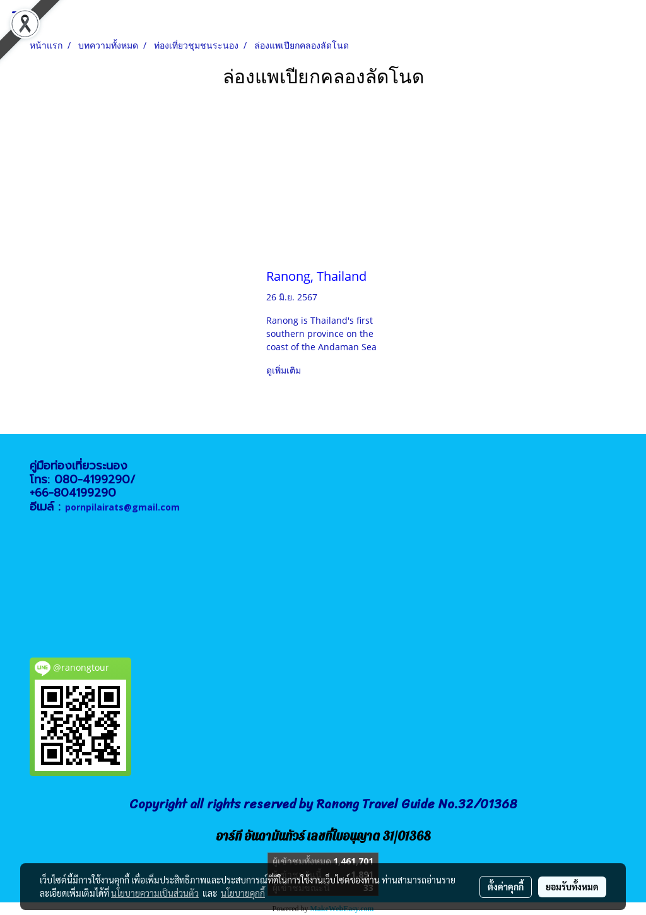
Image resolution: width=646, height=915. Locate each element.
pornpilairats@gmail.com (122, 507)
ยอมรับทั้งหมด (572, 886)
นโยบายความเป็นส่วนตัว (155, 893)
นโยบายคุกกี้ (243, 893)
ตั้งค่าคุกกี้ (506, 886)
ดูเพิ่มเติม (284, 370)
